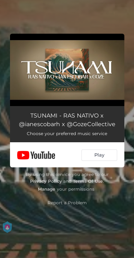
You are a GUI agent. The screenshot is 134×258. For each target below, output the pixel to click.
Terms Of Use (88, 181)
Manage (46, 189)
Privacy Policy (46, 181)
